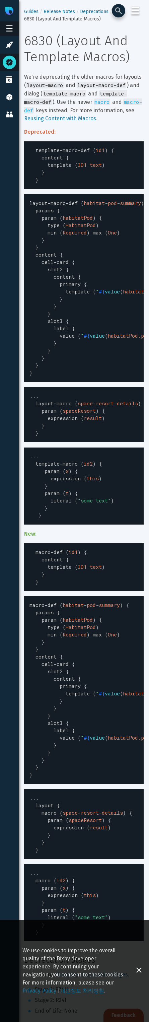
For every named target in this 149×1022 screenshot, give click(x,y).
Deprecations (94, 11)
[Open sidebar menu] (9, 28)
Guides (31, 11)
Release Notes (59, 11)
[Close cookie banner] (139, 971)
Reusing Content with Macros (60, 118)
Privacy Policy (39, 990)
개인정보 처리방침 (82, 990)
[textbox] (84, 163)
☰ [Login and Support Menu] (135, 10)
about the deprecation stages (91, 914)
